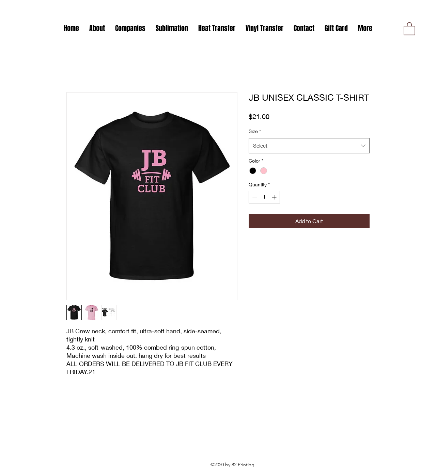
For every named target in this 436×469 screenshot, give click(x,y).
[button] (130, 28)
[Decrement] (254, 197)
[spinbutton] (264, 197)
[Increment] (274, 197)
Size (255, 131)
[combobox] (309, 145)
